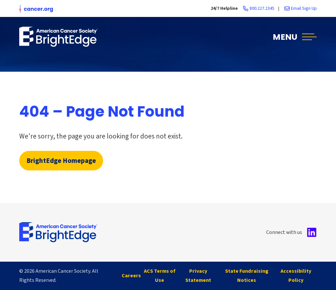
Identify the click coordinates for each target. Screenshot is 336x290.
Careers (131, 275)
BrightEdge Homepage (61, 161)
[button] (295, 36)
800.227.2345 (262, 8)
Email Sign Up (304, 8)
